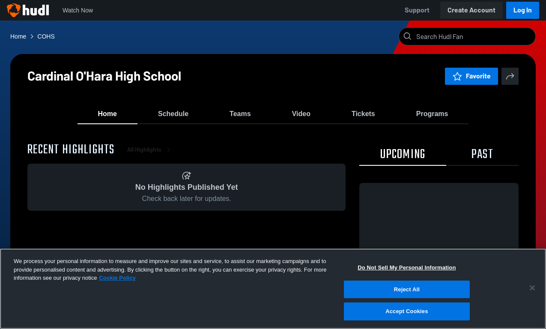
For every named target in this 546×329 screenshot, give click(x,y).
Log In (522, 10)
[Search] (474, 36)
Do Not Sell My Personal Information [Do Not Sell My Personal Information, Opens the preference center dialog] (407, 267)
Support (417, 10)
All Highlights (150, 154)
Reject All (407, 289)
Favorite (471, 76)
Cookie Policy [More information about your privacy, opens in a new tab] (117, 278)
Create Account (471, 10)
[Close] (532, 287)
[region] (273, 288)
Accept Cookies (406, 311)
